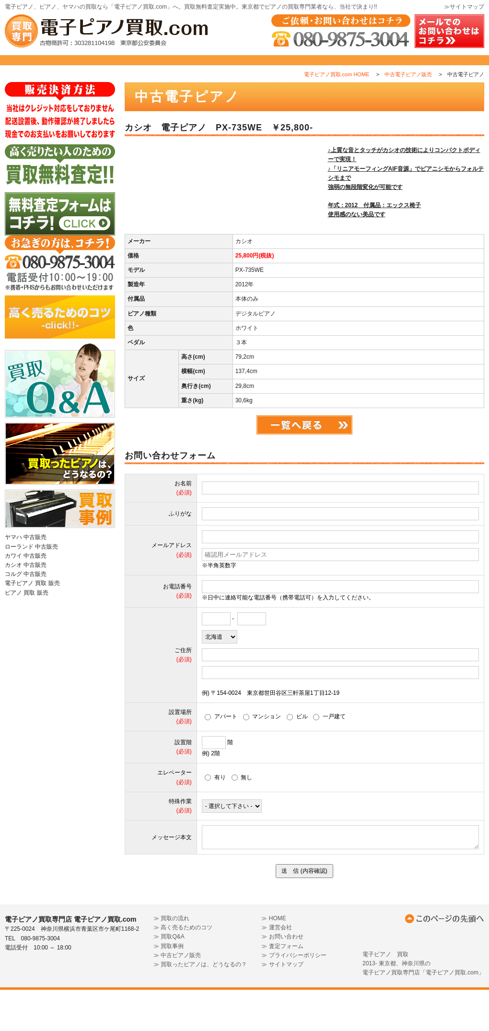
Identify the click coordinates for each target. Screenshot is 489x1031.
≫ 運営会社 (276, 968)
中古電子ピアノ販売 (408, 95)
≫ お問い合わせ (282, 978)
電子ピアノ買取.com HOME (337, 95)
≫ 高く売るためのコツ (182, 968)
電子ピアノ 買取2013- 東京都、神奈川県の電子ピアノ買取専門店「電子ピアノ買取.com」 (423, 1004)
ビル (297, 758)
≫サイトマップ (464, 6)
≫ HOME (273, 959)
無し (242, 818)
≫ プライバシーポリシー (293, 996)
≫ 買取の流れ (171, 959)
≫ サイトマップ (282, 1005)
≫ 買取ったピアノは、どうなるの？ (200, 1005)
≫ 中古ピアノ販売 (177, 996)
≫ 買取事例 (168, 987)
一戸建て (329, 758)
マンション (262, 758)
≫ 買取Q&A (169, 978)
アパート (221, 758)
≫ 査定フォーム (282, 987)
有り (215, 818)
